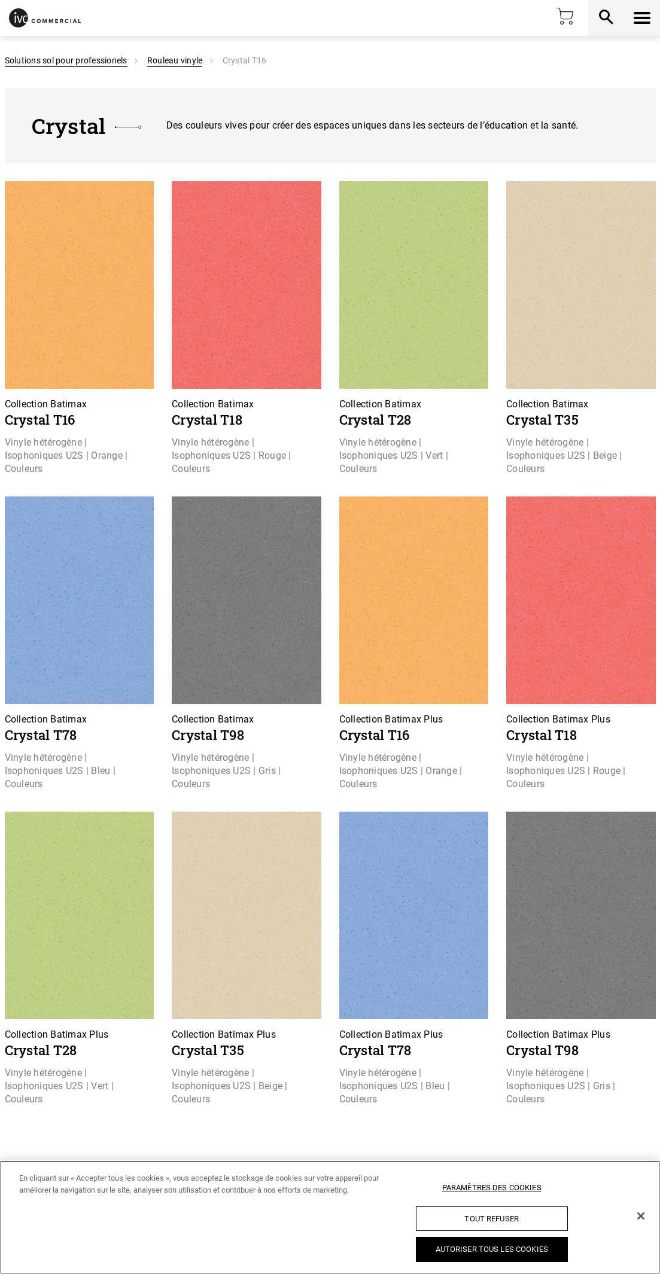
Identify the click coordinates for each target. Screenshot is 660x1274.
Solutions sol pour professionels (66, 60)
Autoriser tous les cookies (492, 1249)
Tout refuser (491, 1218)
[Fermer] (641, 1216)
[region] (330, 1217)
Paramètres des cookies (492, 1187)
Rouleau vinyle (175, 60)
